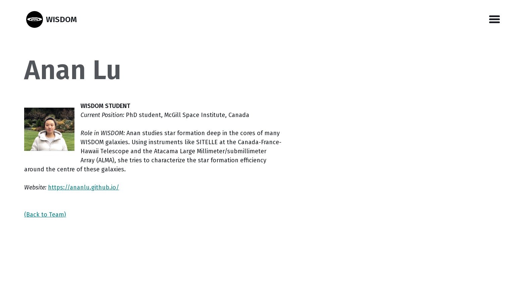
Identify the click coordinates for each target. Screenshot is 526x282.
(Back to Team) (45, 214)
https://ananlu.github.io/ (83, 187)
